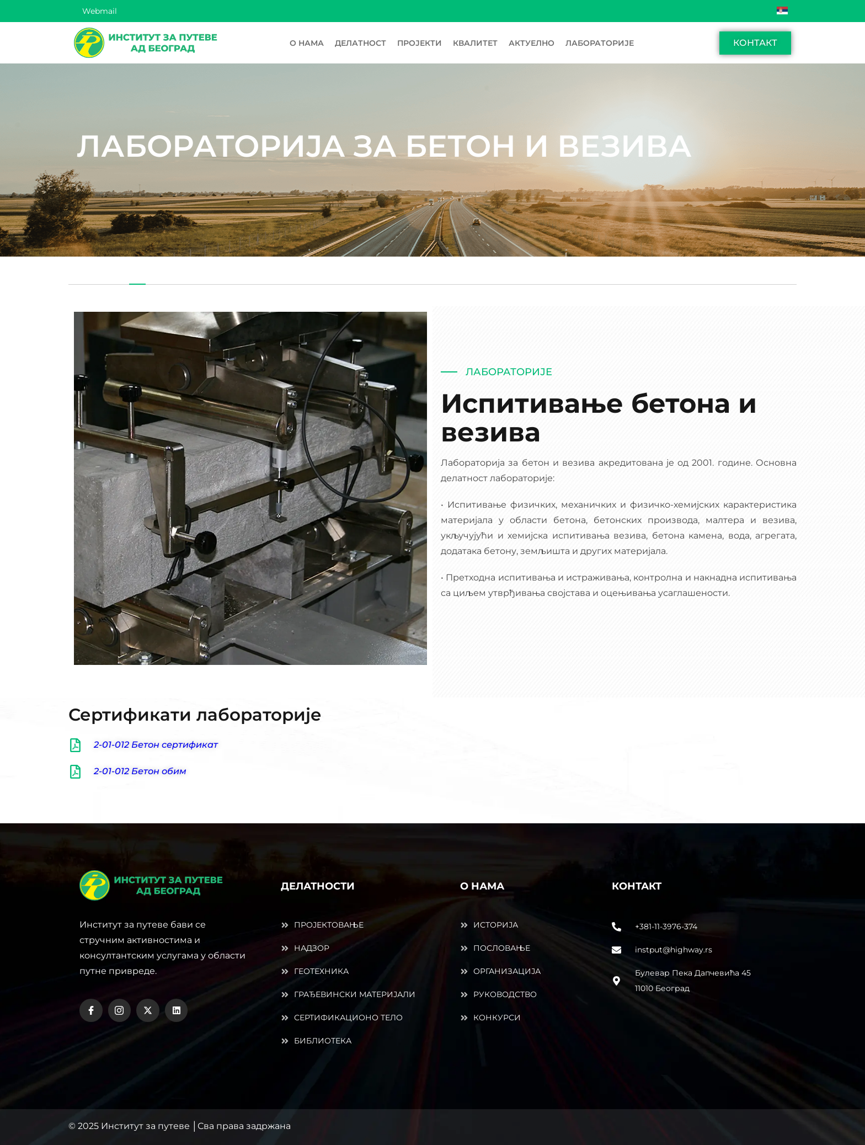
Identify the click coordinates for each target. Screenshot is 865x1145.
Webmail (99, 11)
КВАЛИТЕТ (475, 43)
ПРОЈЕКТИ (419, 43)
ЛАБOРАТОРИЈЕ (599, 43)
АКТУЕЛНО (531, 43)
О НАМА (307, 43)
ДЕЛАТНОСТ (360, 43)
